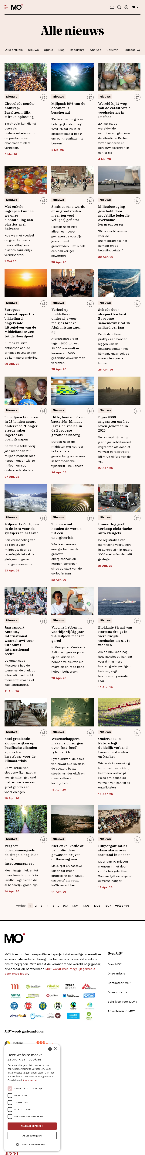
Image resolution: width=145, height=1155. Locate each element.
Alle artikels (14, 50)
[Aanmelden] (126, 7)
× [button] (55, 1048)
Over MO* (115, 964)
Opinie (48, 50)
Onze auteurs (117, 992)
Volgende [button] (122, 905)
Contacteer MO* (119, 983)
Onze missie (116, 973)
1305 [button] (86, 905)
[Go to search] (119, 7)
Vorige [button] (21, 905)
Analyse (95, 50)
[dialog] (32, 1097)
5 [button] (53, 905)
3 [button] (41, 905)
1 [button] (30, 905)
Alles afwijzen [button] (32, 1135)
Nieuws (33, 50)
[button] (32, 1144)
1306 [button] (97, 905)
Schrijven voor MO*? (122, 1001)
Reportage (77, 50)
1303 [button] (64, 905)
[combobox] (50, 1049)
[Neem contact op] (112, 7)
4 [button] (48, 905)
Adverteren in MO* (121, 1011)
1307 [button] (107, 905)
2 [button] (36, 905)
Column (112, 50)
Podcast (129, 50)
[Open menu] (6, 7)
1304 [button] (75, 905)
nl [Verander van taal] (135, 7)
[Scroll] (138, 51)
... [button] (58, 905)
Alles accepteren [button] (32, 1126)
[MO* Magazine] (17, 7)
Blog (61, 50)
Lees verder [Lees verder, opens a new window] (30, 1080)
